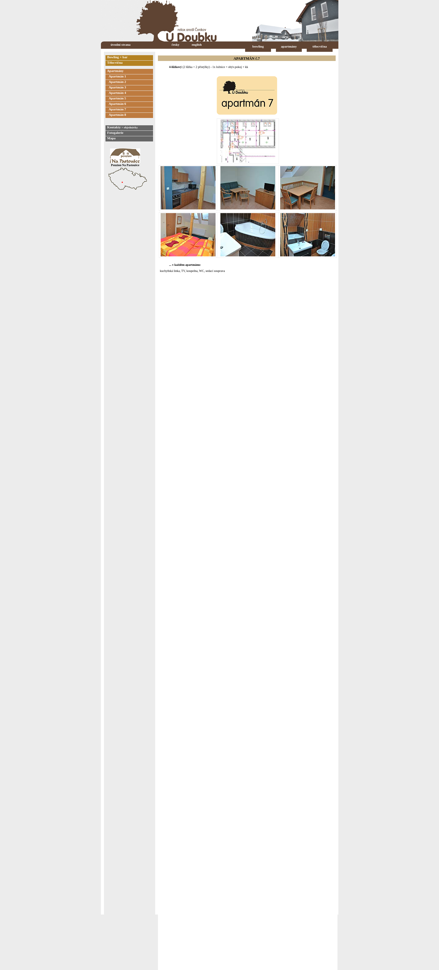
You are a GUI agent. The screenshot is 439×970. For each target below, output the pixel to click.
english (197, 44)
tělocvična (320, 48)
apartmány (289, 48)
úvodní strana (120, 44)
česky (176, 44)
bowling (258, 48)
